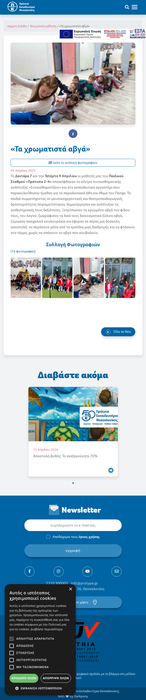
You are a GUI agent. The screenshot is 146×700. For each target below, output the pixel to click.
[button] (73, 483)
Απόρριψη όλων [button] (56, 678)
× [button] (70, 589)
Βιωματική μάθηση (43, 26)
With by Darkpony (73, 696)
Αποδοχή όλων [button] (23, 678)
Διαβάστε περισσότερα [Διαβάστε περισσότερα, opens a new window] (46, 629)
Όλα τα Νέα (118, 331)
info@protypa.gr (84, 583)
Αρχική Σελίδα (17, 26)
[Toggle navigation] (137, 7)
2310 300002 (57, 583)
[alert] (40, 639)
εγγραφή (73, 550)
